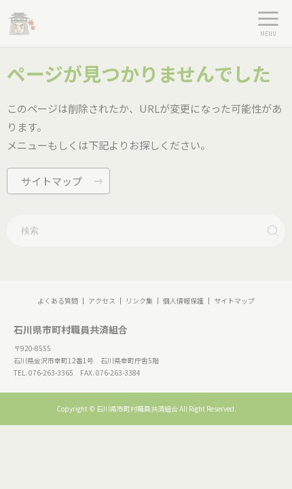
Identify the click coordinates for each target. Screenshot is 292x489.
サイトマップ (234, 300)
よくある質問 (57, 300)
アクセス (101, 300)
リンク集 (139, 300)
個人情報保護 (183, 300)
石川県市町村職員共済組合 (71, 329)
